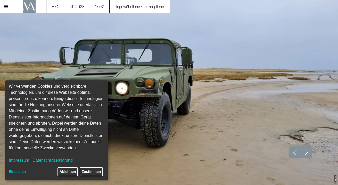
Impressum (19, 160)
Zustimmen (91, 172)
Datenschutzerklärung (52, 160)
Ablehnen (68, 172)
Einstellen (17, 172)
